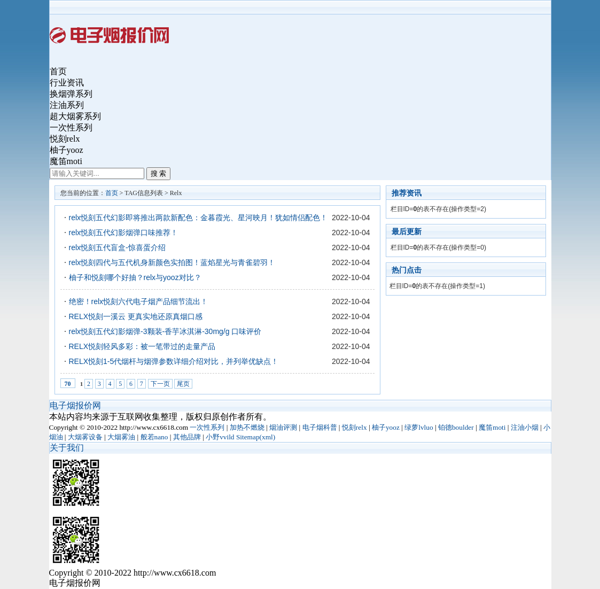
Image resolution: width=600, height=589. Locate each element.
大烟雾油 (121, 437)
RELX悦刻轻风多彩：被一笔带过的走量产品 (142, 346)
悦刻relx (65, 138)
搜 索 (159, 173)
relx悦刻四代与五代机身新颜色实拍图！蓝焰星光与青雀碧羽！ (172, 262)
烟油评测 (283, 427)
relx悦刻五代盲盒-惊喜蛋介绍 (117, 247)
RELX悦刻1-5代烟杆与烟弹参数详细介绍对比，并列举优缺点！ (174, 361)
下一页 (160, 383)
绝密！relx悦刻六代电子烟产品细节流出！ (138, 301)
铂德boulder (456, 427)
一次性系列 (71, 127)
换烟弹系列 (71, 93)
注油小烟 (525, 427)
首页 (58, 71)
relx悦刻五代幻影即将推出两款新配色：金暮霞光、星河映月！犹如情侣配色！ (198, 217)
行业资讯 (67, 82)
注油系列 (67, 105)
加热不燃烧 (247, 427)
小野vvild (220, 437)
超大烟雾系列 (75, 116)
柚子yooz (66, 149)
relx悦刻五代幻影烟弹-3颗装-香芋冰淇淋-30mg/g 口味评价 (165, 331)
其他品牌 (187, 437)
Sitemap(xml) (255, 437)
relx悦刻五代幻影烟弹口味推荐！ (123, 232)
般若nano (154, 437)
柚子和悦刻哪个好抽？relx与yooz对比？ (135, 277)
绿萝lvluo (418, 427)
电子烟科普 (319, 427)
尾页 (183, 383)
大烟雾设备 (85, 437)
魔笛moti (66, 161)
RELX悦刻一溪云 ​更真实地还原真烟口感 (135, 316)
